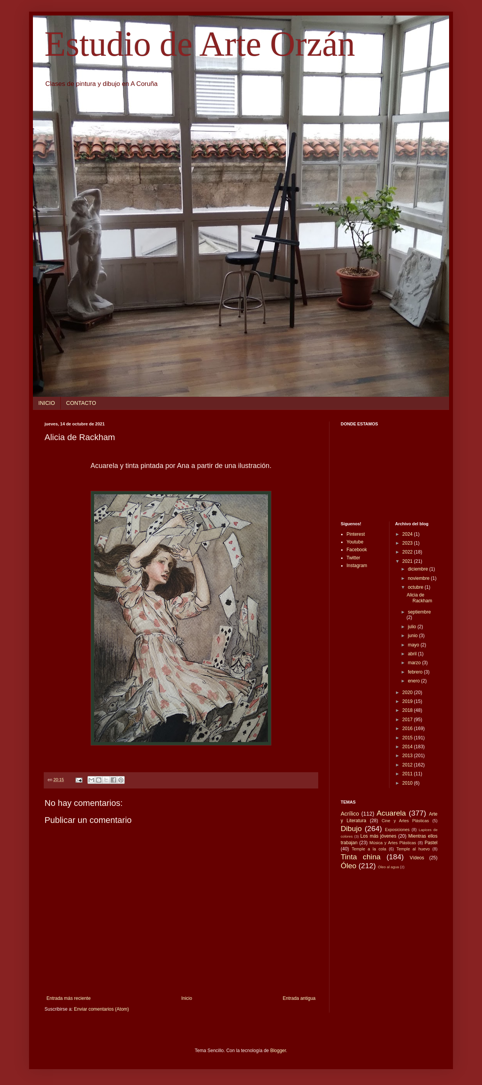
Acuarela (391, 813)
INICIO (46, 403)
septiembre (419, 612)
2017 (408, 719)
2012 (408, 765)
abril (413, 653)
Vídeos (417, 857)
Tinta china (361, 857)
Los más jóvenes (378, 836)
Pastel (431, 842)
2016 (408, 728)
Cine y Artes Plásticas (405, 820)
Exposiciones (397, 829)
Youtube (355, 542)
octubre (416, 587)
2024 (408, 534)
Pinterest (355, 534)
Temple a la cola (369, 849)
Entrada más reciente (68, 998)
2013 (408, 755)
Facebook (356, 549)
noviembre (419, 578)
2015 (408, 737)
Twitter (353, 557)
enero (414, 681)
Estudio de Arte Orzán (200, 44)
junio (413, 635)
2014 (408, 746)
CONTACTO (81, 403)
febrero (416, 672)
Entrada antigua (299, 998)
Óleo (349, 866)
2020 (408, 692)
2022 (408, 552)
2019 (408, 701)
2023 (408, 543)
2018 (408, 710)
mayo (414, 645)
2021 (408, 561)
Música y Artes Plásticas (392, 842)
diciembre (418, 569)
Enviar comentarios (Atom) (101, 1009)
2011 (408, 773)
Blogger (278, 1050)
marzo (415, 662)
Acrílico (350, 814)
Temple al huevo (413, 849)
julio (412, 626)
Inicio (186, 998)
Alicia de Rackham (419, 597)
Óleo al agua (388, 867)
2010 (408, 783)
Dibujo (351, 828)
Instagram (356, 565)
